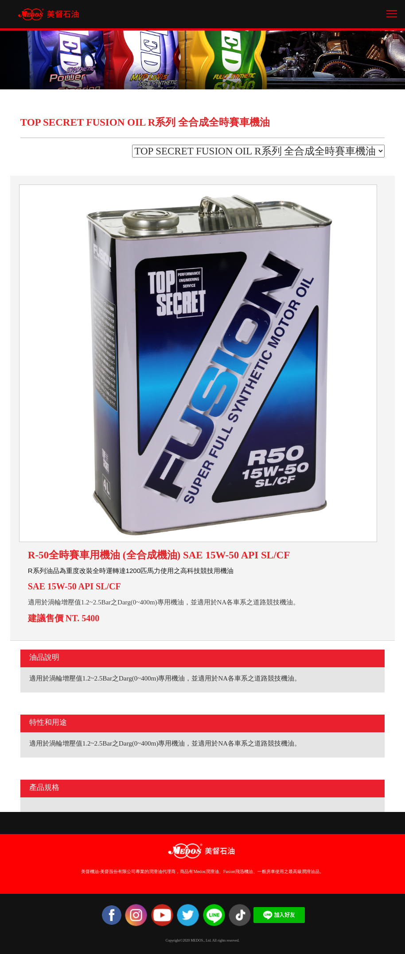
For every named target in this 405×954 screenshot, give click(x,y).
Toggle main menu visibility (392, 10)
